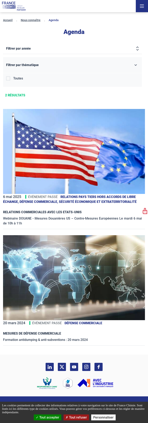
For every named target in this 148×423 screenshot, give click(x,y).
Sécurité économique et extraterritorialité (98, 202)
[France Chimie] (14, 6)
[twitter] (62, 367)
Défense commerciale (83, 323)
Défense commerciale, (39, 202)
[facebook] (98, 367)
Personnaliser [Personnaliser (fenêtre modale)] (103, 417)
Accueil (8, 20)
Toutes (18, 78)
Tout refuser (76, 417)
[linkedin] (50, 367)
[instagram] (86, 366)
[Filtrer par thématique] (72, 65)
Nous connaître (31, 20)
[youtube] (74, 367)
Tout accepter (47, 417)
